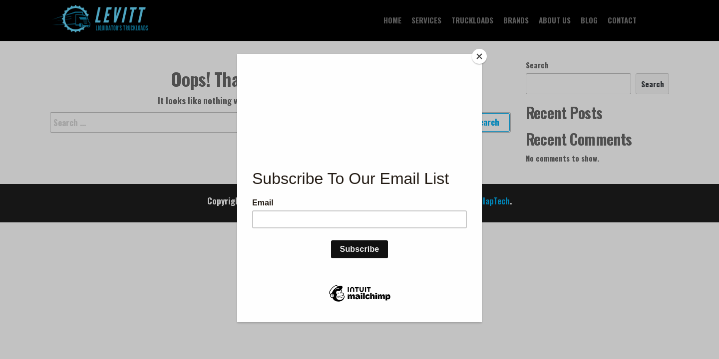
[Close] (479, 56)
